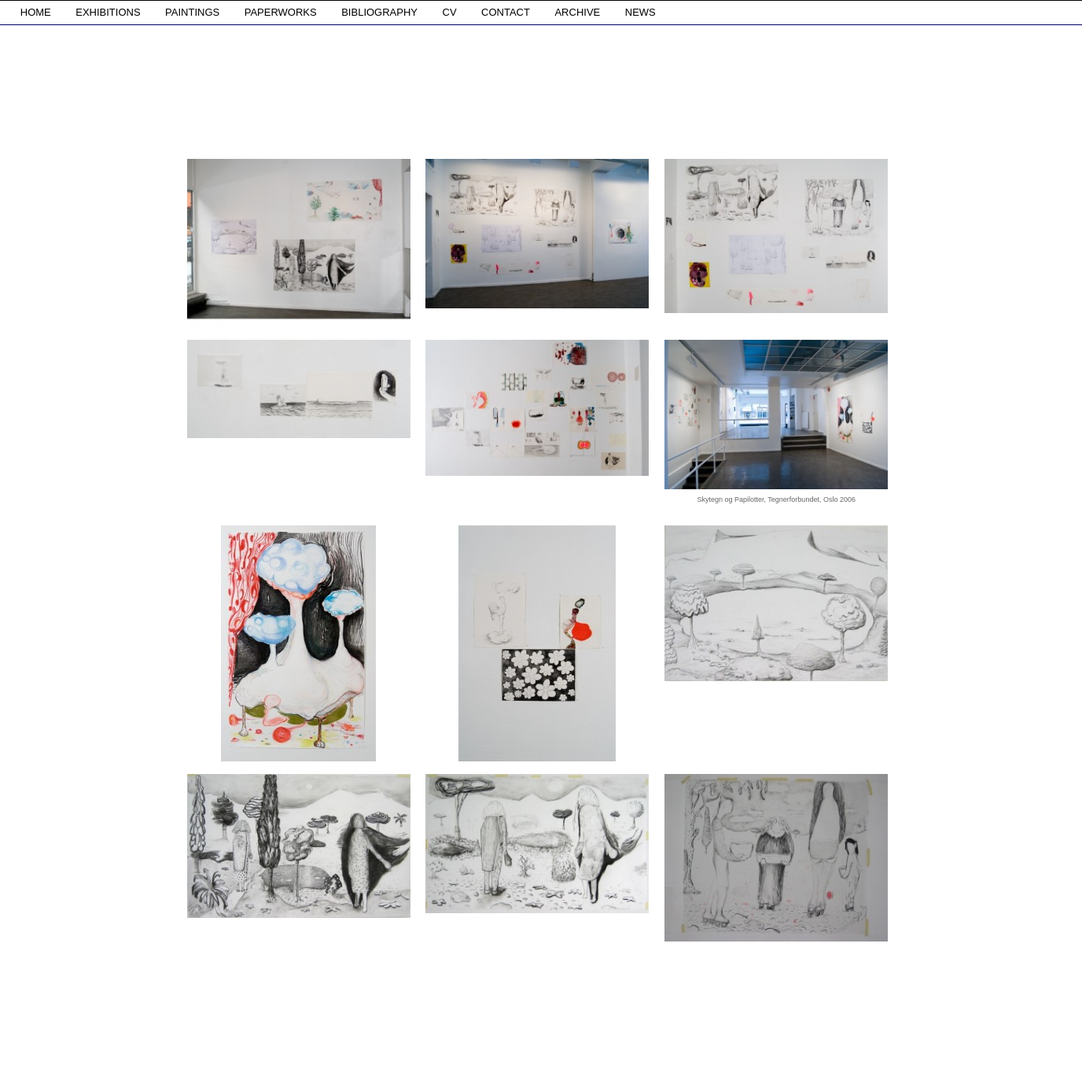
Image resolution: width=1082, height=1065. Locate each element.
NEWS (640, 12)
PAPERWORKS (281, 12)
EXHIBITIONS (107, 12)
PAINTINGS (192, 12)
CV (450, 12)
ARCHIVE (577, 12)
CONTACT (505, 12)
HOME (35, 12)
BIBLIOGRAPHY (379, 12)
